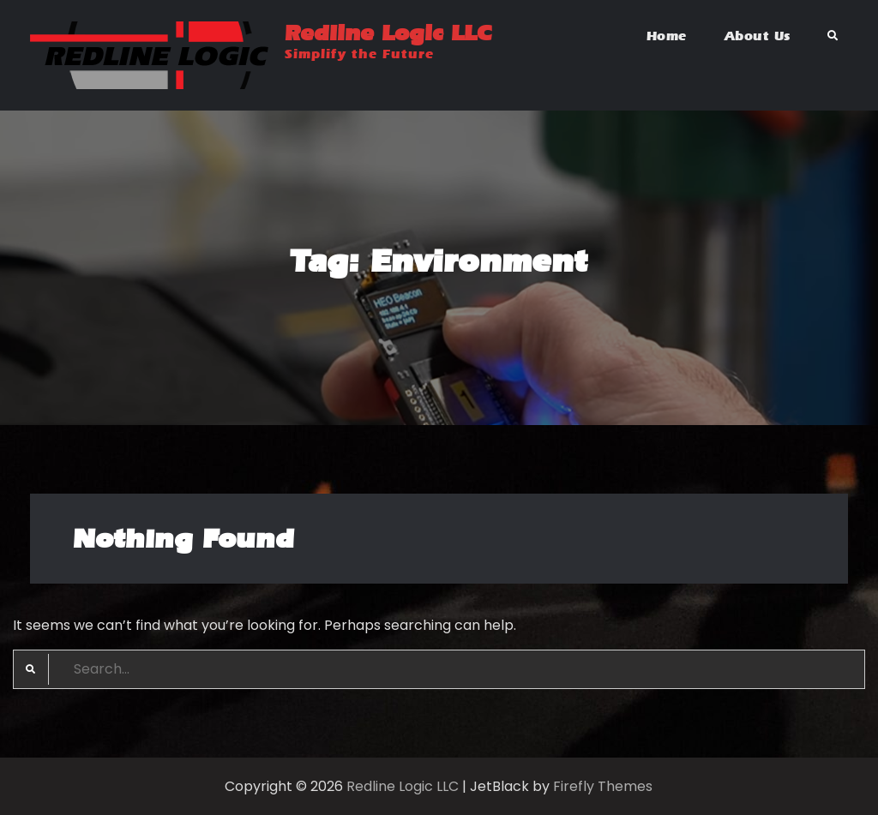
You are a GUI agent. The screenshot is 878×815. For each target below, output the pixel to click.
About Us (758, 36)
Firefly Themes (602, 786)
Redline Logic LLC (388, 32)
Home (666, 36)
